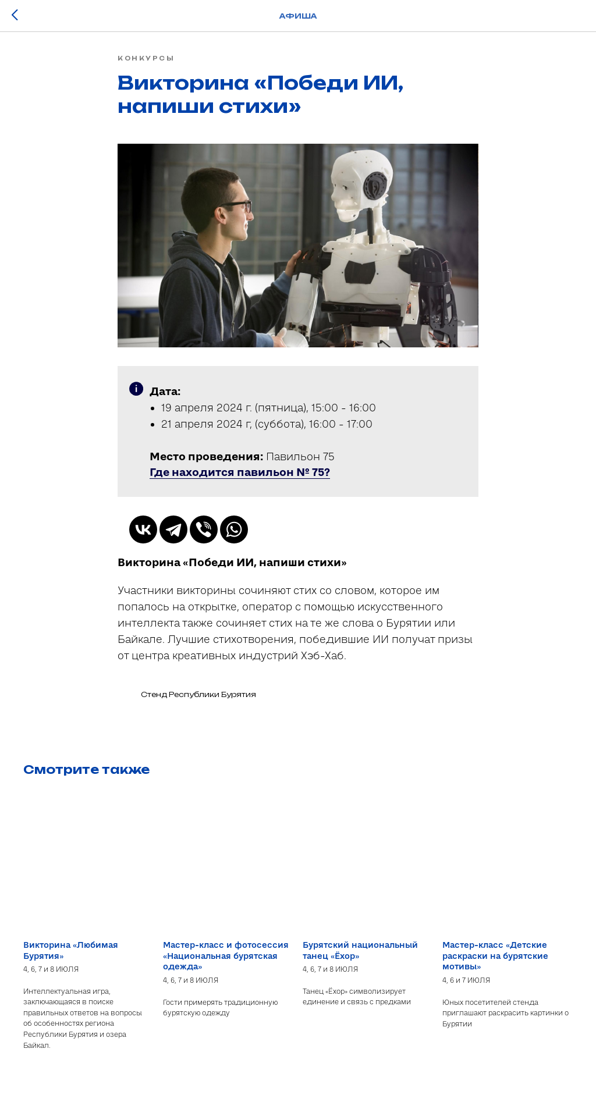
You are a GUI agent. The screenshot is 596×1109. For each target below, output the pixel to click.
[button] (240, 475)
